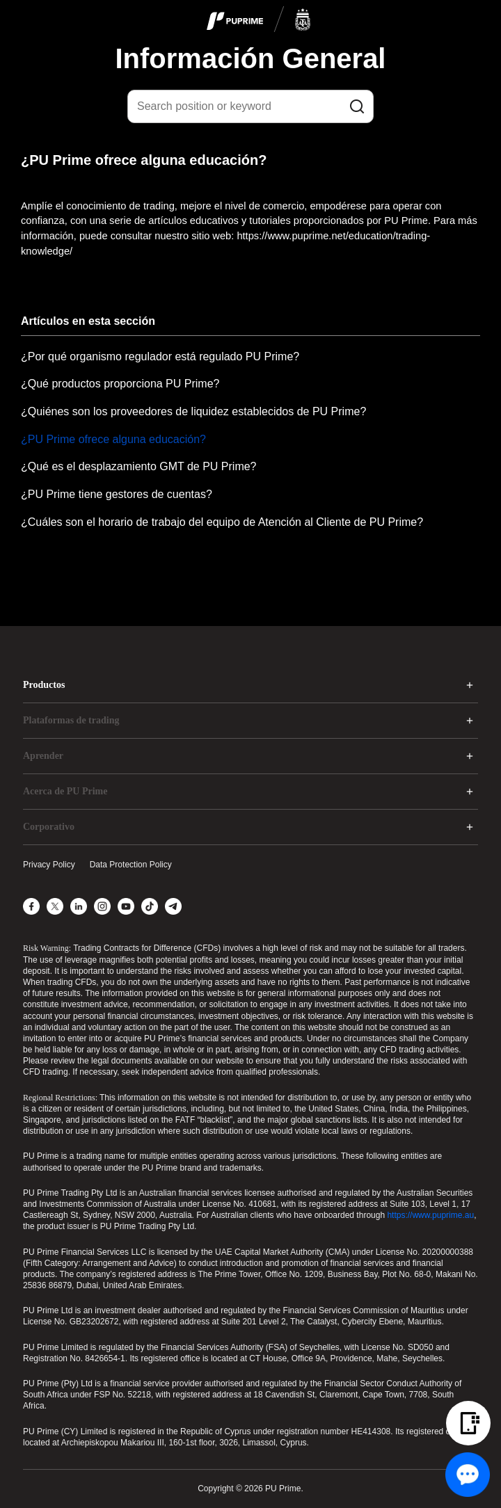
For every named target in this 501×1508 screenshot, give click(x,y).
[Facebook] (31, 906)
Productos (44, 685)
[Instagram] (102, 906)
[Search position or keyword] (250, 106)
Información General (251, 58)
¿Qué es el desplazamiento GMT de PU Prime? (139, 466)
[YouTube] (126, 906)
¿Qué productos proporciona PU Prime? (120, 384)
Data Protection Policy (131, 864)
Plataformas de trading (71, 720)
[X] (55, 906)
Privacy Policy (49, 864)
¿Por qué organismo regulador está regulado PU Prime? (160, 356)
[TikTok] (149, 906)
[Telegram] (173, 906)
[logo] (259, 20)
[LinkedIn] (78, 906)
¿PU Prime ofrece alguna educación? (113, 439)
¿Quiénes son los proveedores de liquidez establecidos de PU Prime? (193, 411)
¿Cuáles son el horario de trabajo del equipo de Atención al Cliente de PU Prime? (222, 522)
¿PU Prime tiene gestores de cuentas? (116, 494)
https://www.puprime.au (430, 1215)
